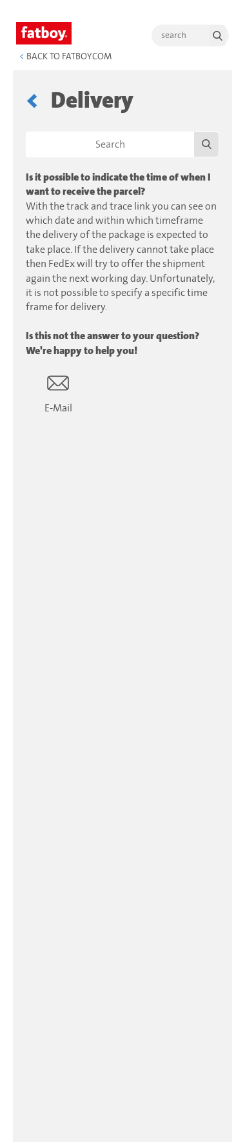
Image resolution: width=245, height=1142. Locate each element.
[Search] (122, 144)
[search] (190, 35)
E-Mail (58, 393)
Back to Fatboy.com (65, 57)
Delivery (92, 101)
